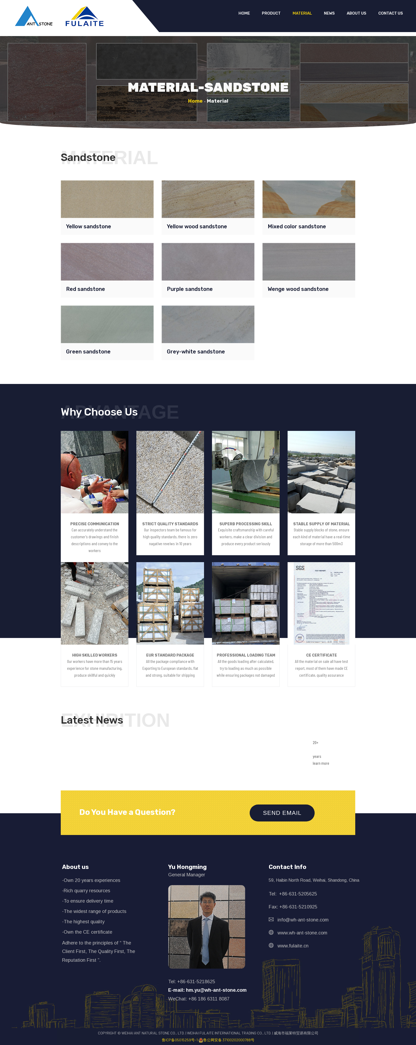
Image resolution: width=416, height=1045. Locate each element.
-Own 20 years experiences (91, 880)
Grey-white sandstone (196, 351)
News (329, 13)
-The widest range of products (94, 911)
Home (244, 13)
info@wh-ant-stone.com (299, 919)
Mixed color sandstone (297, 226)
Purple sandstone (190, 289)
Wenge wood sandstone (298, 289)
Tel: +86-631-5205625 (293, 894)
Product (271, 13)
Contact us (390, 13)
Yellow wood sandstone (197, 226)
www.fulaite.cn (289, 945)
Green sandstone (88, 351)
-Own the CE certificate (87, 932)
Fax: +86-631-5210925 (293, 907)
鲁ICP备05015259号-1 (180, 1040)
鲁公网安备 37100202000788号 (226, 1040)
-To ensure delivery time (87, 901)
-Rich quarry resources (86, 890)
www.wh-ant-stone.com (298, 932)
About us (356, 13)
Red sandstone (85, 289)
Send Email (282, 813)
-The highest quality (83, 921)
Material (302, 13)
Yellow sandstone (88, 226)
